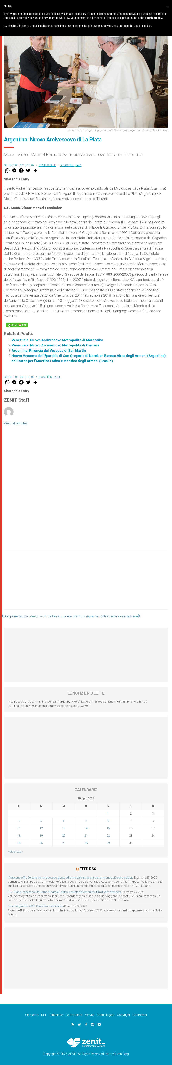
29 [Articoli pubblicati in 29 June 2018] (108, 843)
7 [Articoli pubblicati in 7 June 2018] (86, 820)
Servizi (89, 1015)
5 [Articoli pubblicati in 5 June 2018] (41, 820)
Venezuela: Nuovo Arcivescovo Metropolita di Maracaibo (57, 340)
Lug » (20, 851)
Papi (79, 165)
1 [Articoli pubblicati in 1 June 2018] (108, 813)
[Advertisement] (86, 584)
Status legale (105, 1015)
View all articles (16, 423)
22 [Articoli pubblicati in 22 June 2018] (108, 835)
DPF (44, 1015)
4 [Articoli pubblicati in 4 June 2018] (19, 820)
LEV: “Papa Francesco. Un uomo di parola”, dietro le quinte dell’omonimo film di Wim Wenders (64, 891)
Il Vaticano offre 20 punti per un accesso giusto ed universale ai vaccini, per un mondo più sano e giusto (71, 877)
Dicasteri (67, 165)
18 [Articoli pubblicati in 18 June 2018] (19, 835)
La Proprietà (74, 1015)
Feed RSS (88, 869)
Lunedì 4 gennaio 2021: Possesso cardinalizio (36, 906)
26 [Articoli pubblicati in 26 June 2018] (41, 843)
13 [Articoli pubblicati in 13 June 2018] (63, 828)
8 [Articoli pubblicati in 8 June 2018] (108, 820)
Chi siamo (32, 1015)
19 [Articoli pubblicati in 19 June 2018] (41, 835)
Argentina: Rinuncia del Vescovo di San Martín (49, 350)
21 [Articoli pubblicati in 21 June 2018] (86, 835)
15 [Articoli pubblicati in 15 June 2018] (108, 828)
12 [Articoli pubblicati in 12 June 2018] (41, 828)
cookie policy (153, 17)
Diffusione (56, 1015)
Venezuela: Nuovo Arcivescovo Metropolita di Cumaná (55, 345)
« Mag (11, 851)
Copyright (123, 1015)
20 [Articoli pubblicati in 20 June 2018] (63, 835)
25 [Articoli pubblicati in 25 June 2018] (19, 843)
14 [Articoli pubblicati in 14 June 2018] (86, 828)
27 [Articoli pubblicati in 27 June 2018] (63, 843)
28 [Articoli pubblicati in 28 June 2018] (86, 843)
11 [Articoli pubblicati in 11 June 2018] (19, 828)
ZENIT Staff (47, 165)
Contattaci (140, 1015)
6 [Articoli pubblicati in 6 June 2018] (63, 820)
